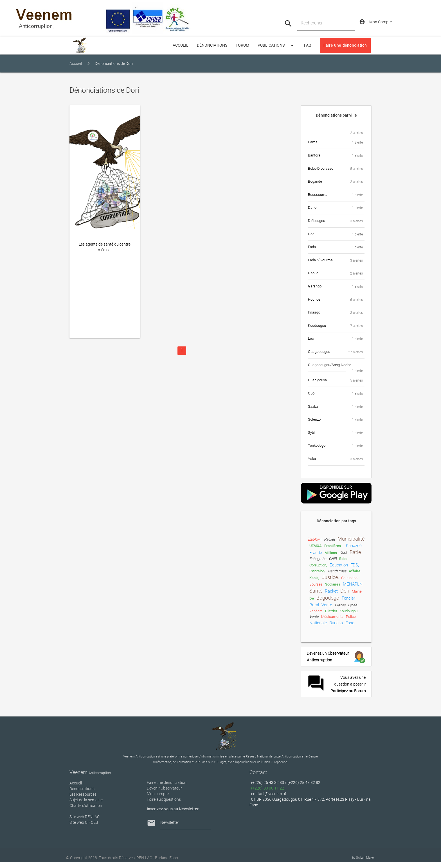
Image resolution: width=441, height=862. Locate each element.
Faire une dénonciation (345, 45)
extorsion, (317, 571)
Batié (355, 552)
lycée (352, 605)
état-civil (314, 539)
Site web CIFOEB (83, 822)
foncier (348, 598)
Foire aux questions (164, 799)
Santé (315, 591)
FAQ (307, 45)
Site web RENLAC (84, 817)
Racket (331, 591)
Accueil (75, 63)
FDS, (354, 565)
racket (329, 539)
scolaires (332, 584)
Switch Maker (365, 857)
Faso (349, 622)
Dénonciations (212, 45)
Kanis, (314, 578)
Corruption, (318, 565)
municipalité (351, 539)
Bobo (343, 559)
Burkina (336, 622)
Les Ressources (82, 794)
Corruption (349, 578)
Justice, (330, 577)
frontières (332, 546)
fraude (315, 552)
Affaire (354, 571)
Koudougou (348, 611)
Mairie (357, 591)
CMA (343, 553)
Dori (344, 591)
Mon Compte (375, 22)
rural (314, 604)
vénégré (316, 611)
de (311, 598)
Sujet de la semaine (86, 800)
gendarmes (337, 571)
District (331, 611)
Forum (242, 45)
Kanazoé (354, 545)
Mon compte (158, 793)
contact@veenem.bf (268, 793)
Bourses (316, 584)
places (340, 605)
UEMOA (315, 546)
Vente (314, 616)
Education (339, 565)
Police (351, 616)
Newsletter (169, 822)
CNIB (333, 559)
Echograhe (317, 559)
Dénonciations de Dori (114, 63)
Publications (277, 46)
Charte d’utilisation (85, 805)
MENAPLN (353, 584)
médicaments (332, 616)
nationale (318, 622)
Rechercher (312, 23)
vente (326, 604)
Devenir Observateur (164, 788)
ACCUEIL (180, 45)
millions (331, 553)
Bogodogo (327, 598)
